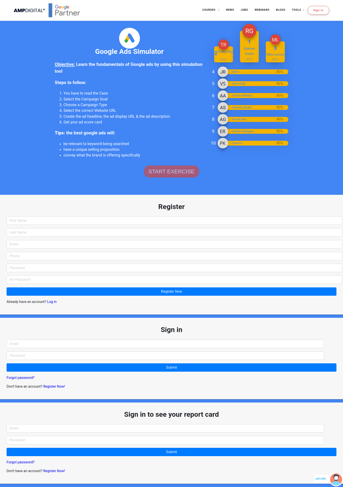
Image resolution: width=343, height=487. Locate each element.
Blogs (280, 9)
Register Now (171, 291)
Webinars (262, 9)
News (230, 9)
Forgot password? (21, 378)
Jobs (244, 9)
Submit (171, 367)
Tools (296, 9)
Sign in (318, 10)
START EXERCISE (172, 171)
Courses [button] (209, 9)
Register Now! (54, 386)
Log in (51, 302)
